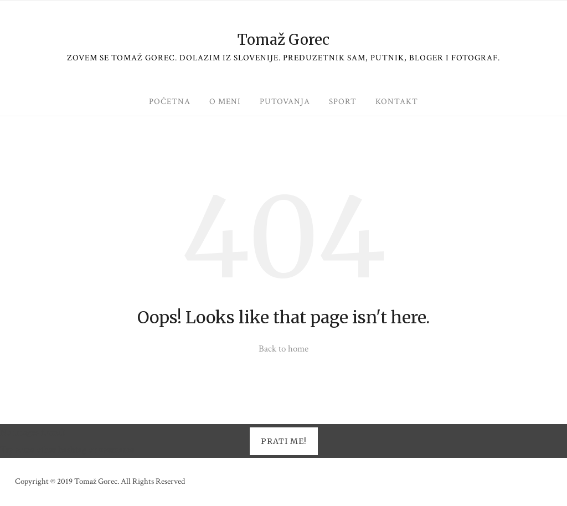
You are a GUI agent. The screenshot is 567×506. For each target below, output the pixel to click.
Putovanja (285, 101)
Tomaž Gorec (283, 40)
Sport (343, 101)
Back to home (283, 349)
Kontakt (396, 101)
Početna (169, 101)
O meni (225, 101)
